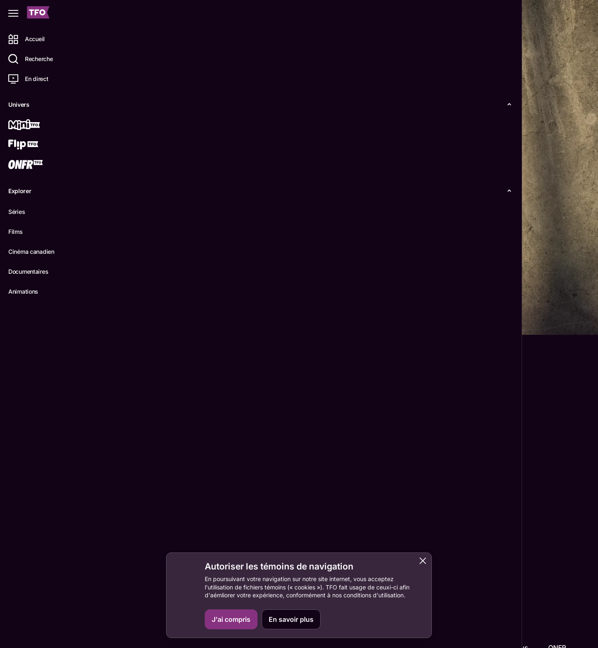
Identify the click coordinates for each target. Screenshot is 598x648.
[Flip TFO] (36, 145)
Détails (114, 321)
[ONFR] (36, 165)
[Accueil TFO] (38, 13)
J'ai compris (231, 619)
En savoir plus (291, 619)
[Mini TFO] (36, 125)
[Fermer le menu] (13, 13)
